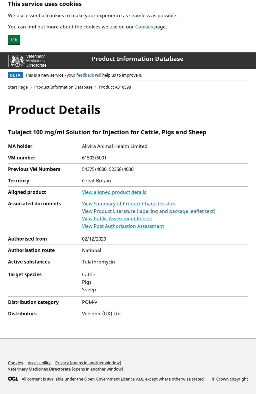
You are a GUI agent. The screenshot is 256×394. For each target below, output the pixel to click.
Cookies (144, 26)
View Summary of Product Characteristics (128, 203)
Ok (14, 39)
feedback (85, 75)
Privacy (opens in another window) (88, 363)
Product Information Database (138, 58)
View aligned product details (114, 192)
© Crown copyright (230, 379)
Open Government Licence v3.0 (113, 379)
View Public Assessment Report (117, 218)
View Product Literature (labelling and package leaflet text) (149, 211)
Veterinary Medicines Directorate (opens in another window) (65, 369)
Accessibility (39, 363)
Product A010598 (115, 87)
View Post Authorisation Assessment (123, 226)
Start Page (18, 87)
